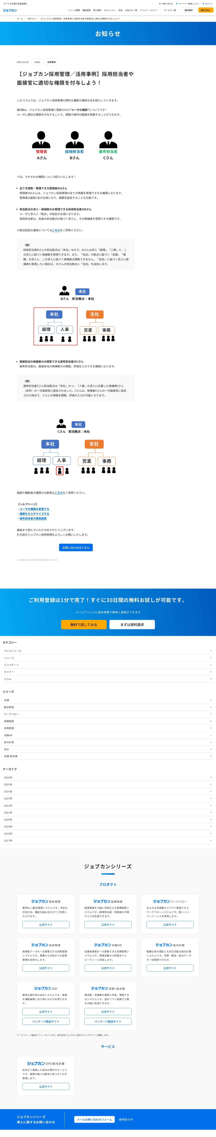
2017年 (151, 264)
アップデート (154, 89)
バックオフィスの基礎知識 (95, 1070)
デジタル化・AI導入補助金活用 (97, 968)
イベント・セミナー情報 (94, 1029)
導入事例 (97, 10)
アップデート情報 (118, 948)
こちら (56, 230)
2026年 (151, 201)
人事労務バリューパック (94, 962)
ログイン (209, 3)
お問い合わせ (167, 3)
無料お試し (206, 10)
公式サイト (46, 712)
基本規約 (99, 1085)
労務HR (151, 159)
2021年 (151, 236)
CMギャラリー (140, 1070)
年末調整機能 (178, 962)
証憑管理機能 (186, 968)
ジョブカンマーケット (120, 1070)
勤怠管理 (152, 131)
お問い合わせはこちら (75, 548)
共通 (149, 124)
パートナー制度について (189, 3)
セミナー (152, 96)
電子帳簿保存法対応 (147, 968)
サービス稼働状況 (137, 948)
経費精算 (152, 145)
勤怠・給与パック (137, 962)
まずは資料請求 (132, 624)
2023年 (151, 222)
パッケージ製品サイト (45, 809)
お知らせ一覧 (131, 10)
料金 (120, 10)
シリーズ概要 (74, 10)
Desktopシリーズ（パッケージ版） (115, 987)
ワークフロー (154, 138)
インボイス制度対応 (168, 968)
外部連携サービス (91, 1001)
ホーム (20, 18)
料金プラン (88, 1057)
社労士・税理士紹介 (111, 1001)
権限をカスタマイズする (34, 514)
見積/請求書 (154, 180)
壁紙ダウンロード (157, 1070)
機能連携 (87, 10)
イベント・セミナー (149, 10)
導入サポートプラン (115, 973)
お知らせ (31, 18)
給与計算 (152, 166)
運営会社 (87, 1085)
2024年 (151, 215)
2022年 (151, 229)
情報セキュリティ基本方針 (146, 1085)
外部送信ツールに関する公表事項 (179, 1085)
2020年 (151, 243)
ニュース (152, 82)
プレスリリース (156, 75)
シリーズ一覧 (89, 987)
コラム (37, 62)
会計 (149, 173)
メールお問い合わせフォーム (94, 907)
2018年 (151, 257)
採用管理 (51, 62)
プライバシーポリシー (118, 1085)
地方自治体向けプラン (159, 962)
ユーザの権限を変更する (34, 509)
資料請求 (189, 10)
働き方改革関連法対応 (125, 968)
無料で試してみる (83, 624)
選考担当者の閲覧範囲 (33, 518)
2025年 (151, 208)
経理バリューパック (117, 962)
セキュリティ (110, 10)
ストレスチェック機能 (93, 973)
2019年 (151, 250)
